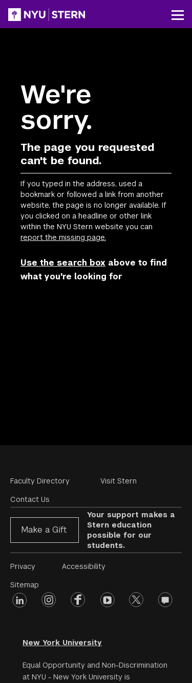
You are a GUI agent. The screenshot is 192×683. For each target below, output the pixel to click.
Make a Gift (44, 529)
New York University (62, 642)
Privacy (22, 566)
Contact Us (30, 499)
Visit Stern (118, 481)
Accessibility (83, 566)
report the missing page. (63, 237)
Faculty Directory (40, 481)
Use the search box (62, 262)
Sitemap (24, 584)
